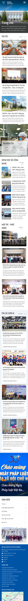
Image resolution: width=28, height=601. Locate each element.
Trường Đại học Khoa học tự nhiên (9, 569)
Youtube (5, 559)
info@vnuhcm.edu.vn (8, 555)
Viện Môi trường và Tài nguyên (8, 584)
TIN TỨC (22, 36)
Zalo (4, 561)
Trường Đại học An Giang (7, 582)
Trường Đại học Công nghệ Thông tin (10, 575)
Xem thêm (21, 143)
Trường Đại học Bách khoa (8, 567)
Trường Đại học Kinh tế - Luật (8, 578)
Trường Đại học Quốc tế (7, 573)
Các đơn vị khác (5, 586)
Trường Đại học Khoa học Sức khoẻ (9, 580)
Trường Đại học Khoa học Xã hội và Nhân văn (12, 571)
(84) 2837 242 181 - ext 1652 (9, 553)
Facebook (5, 557)
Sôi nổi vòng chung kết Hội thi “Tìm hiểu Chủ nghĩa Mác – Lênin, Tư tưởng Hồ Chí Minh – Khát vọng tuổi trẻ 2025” (13, 87)
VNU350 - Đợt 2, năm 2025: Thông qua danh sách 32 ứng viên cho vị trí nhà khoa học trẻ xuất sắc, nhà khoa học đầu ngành (14, 115)
